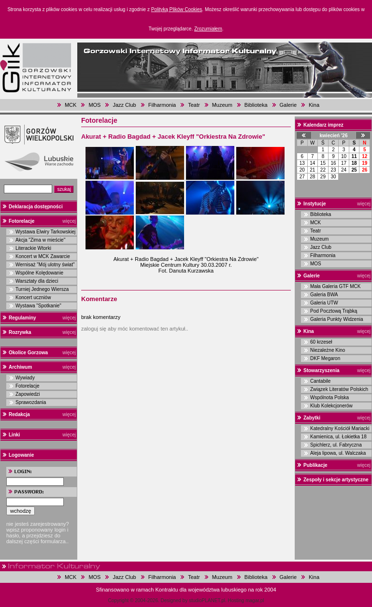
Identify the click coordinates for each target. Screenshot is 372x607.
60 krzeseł (321, 342)
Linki (14, 434)
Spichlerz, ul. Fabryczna (336, 445)
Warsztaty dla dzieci (36, 281)
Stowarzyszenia (321, 370)
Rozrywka (20, 332)
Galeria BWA (324, 294)
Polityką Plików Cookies (176, 9)
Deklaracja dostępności (36, 206)
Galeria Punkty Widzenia (336, 319)
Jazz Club (124, 105)
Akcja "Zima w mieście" (40, 240)
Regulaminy (22, 317)
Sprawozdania (30, 402)
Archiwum (20, 367)
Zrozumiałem (208, 28)
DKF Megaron (325, 358)
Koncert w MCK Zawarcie (42, 256)
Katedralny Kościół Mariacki (340, 428)
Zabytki (311, 417)
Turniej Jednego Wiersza (42, 289)
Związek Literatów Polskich (339, 389)
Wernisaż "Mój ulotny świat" (45, 264)
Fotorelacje (21, 221)
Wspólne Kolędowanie (39, 272)
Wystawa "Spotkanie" (38, 305)
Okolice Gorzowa (28, 352)
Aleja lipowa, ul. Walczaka (338, 453)
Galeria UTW (324, 302)
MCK (70, 105)
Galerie (288, 105)
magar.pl (254, 600)
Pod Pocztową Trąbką (333, 311)
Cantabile (320, 381)
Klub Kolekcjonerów (331, 405)
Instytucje (314, 203)
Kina (314, 105)
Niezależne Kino (327, 350)
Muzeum (222, 105)
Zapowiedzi (27, 394)
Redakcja (19, 414)
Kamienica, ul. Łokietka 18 (338, 436)
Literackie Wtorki (33, 248)
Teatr (194, 105)
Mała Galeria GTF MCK (335, 286)
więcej (69, 221)
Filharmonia (162, 105)
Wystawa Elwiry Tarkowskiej (45, 231)
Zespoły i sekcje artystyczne (336, 479)
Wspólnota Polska (329, 397)
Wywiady (25, 377)
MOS (94, 105)
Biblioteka (256, 105)
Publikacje (315, 465)
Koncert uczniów (33, 297)
